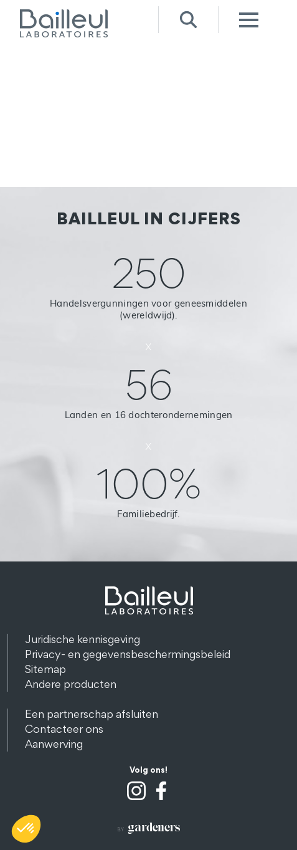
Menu (248, 19)
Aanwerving (54, 744)
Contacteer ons (64, 729)
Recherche (188, 19)
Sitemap (45, 669)
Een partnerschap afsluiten (91, 714)
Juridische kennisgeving (82, 639)
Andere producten (70, 684)
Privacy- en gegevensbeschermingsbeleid (127, 654)
